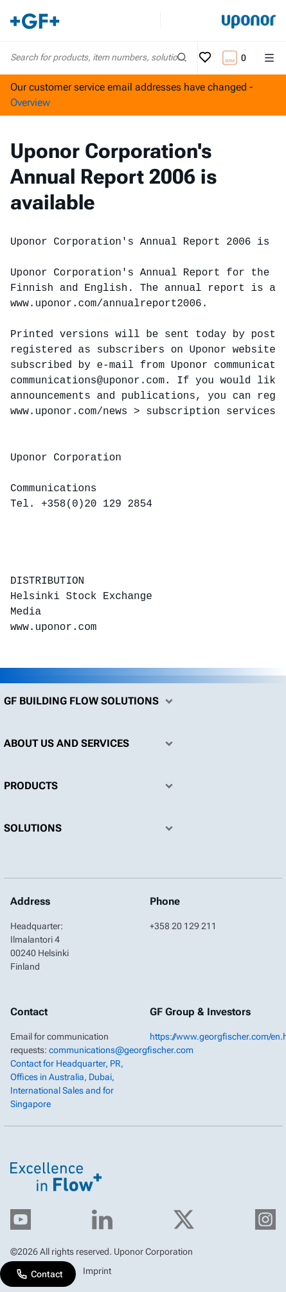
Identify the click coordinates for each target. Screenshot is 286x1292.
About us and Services (91, 743)
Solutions (91, 828)
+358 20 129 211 (183, 926)
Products (91, 786)
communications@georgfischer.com (121, 1050)
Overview (30, 102)
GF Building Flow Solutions (91, 701)
